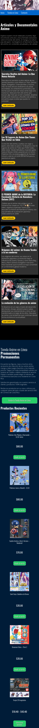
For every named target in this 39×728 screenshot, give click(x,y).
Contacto (24, 12)
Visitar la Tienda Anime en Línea (19, 400)
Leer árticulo (8, 105)
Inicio (2, 12)
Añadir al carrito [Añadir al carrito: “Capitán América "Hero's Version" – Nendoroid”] (19, 563)
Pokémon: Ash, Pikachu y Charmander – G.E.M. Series (19, 436)
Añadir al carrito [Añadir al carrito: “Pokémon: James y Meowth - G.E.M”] (19, 510)
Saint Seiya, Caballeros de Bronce (19, 594)
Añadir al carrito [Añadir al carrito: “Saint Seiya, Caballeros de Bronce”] (19, 616)
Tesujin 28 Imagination (19, 700)
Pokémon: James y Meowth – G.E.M (19, 488)
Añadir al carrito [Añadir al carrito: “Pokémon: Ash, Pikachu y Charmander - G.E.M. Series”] (19, 457)
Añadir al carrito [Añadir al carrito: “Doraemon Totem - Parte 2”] (19, 669)
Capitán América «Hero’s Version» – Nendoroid (19, 542)
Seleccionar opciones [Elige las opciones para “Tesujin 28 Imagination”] (19, 723)
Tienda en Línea (12, 12)
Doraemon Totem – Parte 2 (19, 647)
